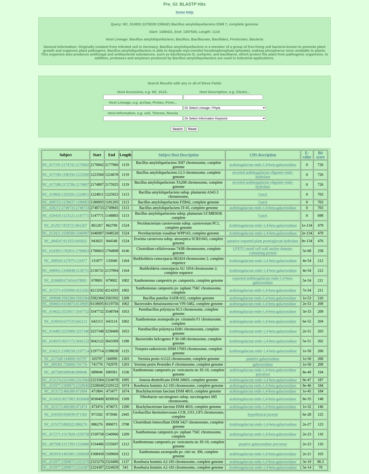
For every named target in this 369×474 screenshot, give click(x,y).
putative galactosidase (262, 359)
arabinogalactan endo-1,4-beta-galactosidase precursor (262, 372)
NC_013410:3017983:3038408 (65, 399)
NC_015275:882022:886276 (65, 424)
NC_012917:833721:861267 (65, 225)
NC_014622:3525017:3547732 (65, 311)
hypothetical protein (263, 414)
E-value (307, 155)
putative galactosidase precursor (263, 444)
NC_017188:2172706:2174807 (65, 184)
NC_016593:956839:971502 (65, 414)
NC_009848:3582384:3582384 (65, 298)
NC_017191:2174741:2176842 (65, 165)
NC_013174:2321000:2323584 (65, 380)
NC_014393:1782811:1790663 (65, 251)
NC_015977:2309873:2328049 (65, 385)
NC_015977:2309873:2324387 (65, 467)
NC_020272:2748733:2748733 (65, 208)
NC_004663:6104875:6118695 (65, 304)
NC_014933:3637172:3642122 (65, 341)
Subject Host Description (178, 155)
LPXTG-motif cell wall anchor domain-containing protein (263, 251)
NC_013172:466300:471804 (65, 391)
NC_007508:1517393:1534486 (65, 444)
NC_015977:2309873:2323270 (65, 462)
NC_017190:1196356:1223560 (65, 175)
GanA (262, 194)
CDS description (263, 155)
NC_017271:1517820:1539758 (65, 434)
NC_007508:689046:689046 (65, 372)
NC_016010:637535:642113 (65, 321)
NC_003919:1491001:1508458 (65, 454)
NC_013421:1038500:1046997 (65, 233)
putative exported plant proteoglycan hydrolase (262, 241)
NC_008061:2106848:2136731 (65, 271)
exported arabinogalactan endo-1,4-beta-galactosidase (262, 280)
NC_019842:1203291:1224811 (65, 194)
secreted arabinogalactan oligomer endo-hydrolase (262, 174)
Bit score (320, 155)
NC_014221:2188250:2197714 (65, 351)
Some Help (184, 12)
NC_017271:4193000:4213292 (65, 290)
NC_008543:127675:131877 (65, 261)
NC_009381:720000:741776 (65, 364)
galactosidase (263, 364)
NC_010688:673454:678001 (65, 280)
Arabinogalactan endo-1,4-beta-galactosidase (263, 225)
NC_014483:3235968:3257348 (65, 331)
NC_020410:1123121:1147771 (65, 215)
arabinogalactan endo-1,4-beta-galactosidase (262, 165)
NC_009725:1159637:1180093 (65, 202)
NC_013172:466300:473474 (65, 407)
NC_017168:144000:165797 (65, 359)
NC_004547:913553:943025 (65, 241)
